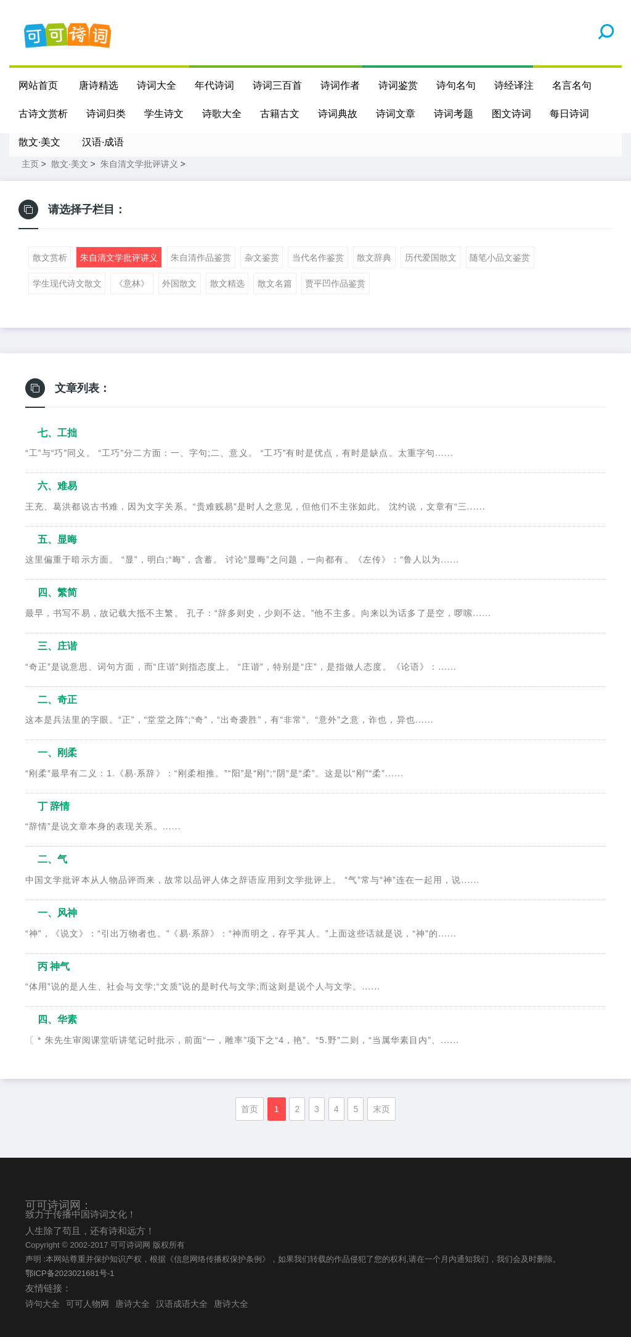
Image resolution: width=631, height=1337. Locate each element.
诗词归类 (106, 113)
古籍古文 (279, 113)
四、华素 (57, 1019)
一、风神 (57, 913)
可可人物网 (87, 1304)
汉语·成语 (103, 142)
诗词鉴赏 (398, 85)
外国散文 (179, 283)
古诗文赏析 (43, 113)
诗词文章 (395, 113)
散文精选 (227, 283)
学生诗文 (164, 113)
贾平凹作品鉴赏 (335, 283)
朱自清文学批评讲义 (139, 164)
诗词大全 (156, 85)
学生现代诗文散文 (67, 283)
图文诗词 (511, 113)
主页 (30, 164)
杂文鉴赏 (262, 257)
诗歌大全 (222, 113)
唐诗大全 (132, 1304)
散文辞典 (374, 257)
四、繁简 (57, 592)
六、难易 (57, 486)
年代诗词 (214, 85)
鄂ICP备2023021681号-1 (70, 1273)
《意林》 (132, 283)
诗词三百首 (277, 85)
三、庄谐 (57, 646)
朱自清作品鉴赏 (201, 257)
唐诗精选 (98, 85)
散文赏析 (50, 257)
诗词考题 (453, 113)
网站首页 (38, 85)
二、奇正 (57, 699)
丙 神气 (54, 966)
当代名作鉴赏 (318, 257)
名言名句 (572, 85)
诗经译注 (514, 85)
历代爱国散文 (431, 257)
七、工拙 (57, 433)
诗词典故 (337, 113)
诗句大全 (42, 1304)
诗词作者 (340, 85)
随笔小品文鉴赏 (500, 257)
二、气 (52, 859)
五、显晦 (57, 539)
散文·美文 (39, 142)
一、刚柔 (57, 752)
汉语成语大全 (182, 1304)
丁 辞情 (54, 806)
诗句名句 (456, 85)
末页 (381, 1109)
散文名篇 (275, 283)
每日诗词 (569, 113)
